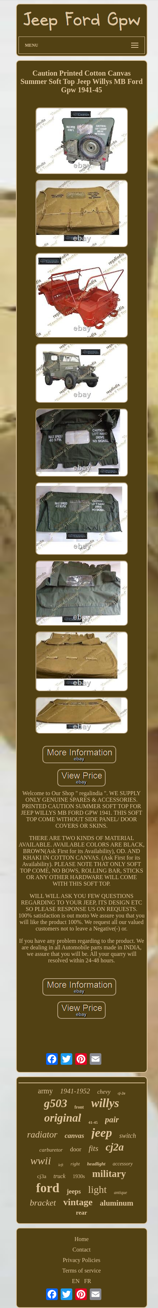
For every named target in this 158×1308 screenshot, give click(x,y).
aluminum (116, 1203)
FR (87, 1281)
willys (105, 1103)
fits (93, 1148)
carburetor (50, 1150)
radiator (42, 1134)
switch (127, 1135)
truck (59, 1176)
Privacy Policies (82, 1260)
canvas (74, 1135)
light (97, 1189)
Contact (82, 1249)
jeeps (73, 1191)
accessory (123, 1163)
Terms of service (81, 1270)
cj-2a (121, 1093)
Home (81, 1239)
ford (47, 1188)
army (45, 1091)
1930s (79, 1176)
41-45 (93, 1122)
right (75, 1163)
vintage (78, 1202)
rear (81, 1212)
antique (120, 1192)
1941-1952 (75, 1091)
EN (76, 1281)
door (75, 1149)
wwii (41, 1160)
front (79, 1107)
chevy (103, 1092)
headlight (96, 1163)
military (109, 1173)
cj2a (115, 1147)
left (60, 1165)
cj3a (41, 1176)
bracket (43, 1202)
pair (112, 1119)
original (62, 1117)
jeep (102, 1132)
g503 (55, 1103)
